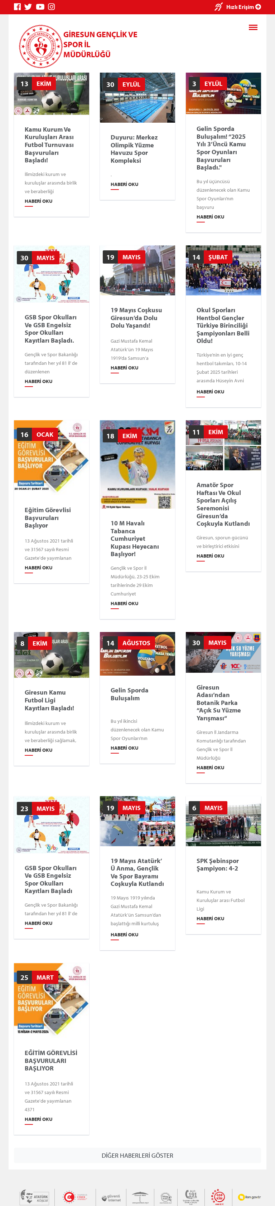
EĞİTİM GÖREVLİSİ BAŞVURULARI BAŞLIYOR (51, 1060)
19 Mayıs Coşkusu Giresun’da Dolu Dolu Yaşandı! (136, 317)
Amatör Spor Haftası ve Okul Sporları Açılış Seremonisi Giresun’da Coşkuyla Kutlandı (223, 504)
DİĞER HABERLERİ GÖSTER (137, 1155)
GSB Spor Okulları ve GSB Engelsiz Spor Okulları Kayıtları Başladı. (51, 328)
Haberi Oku (39, 201)
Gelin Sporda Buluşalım (130, 694)
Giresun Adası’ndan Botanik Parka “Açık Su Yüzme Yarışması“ (219, 702)
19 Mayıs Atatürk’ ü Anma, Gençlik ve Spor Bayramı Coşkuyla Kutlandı (137, 872)
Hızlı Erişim (243, 6)
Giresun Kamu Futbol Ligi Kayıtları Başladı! (49, 700)
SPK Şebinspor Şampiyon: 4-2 (218, 864)
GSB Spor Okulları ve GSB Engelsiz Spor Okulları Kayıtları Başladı (51, 879)
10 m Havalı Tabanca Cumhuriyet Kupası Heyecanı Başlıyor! (135, 538)
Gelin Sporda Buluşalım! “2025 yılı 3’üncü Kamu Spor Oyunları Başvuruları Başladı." (221, 148)
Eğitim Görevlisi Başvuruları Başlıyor (48, 517)
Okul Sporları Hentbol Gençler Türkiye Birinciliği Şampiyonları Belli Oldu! (223, 325)
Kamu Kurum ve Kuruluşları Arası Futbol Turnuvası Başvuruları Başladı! (49, 145)
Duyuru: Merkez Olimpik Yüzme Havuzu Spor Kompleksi (134, 148)
